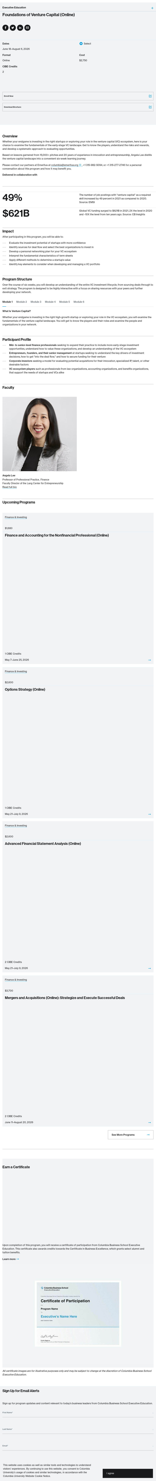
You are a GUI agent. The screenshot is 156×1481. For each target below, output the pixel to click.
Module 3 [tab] (36, 301)
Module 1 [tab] (7, 301)
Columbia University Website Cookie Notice (26, 1476)
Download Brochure (78, 107)
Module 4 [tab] (50, 301)
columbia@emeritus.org (64, 165)
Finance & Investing (16, 517)
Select (87, 43)
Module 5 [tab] (64, 301)
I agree (110, 1473)
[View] (149, 660)
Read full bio (9, 487)
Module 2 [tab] (21, 301)
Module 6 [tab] (79, 301)
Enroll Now (78, 96)
